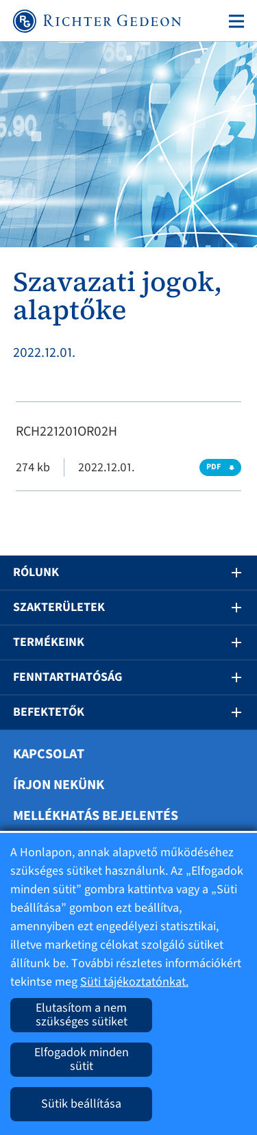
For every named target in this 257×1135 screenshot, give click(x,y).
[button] (227, 573)
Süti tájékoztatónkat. (134, 981)
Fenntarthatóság (67, 677)
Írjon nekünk (58, 785)
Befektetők (48, 712)
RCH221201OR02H (66, 431)
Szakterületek (59, 607)
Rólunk (36, 572)
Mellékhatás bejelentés (95, 816)
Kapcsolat (48, 754)
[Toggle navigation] (233, 21)
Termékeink (48, 642)
